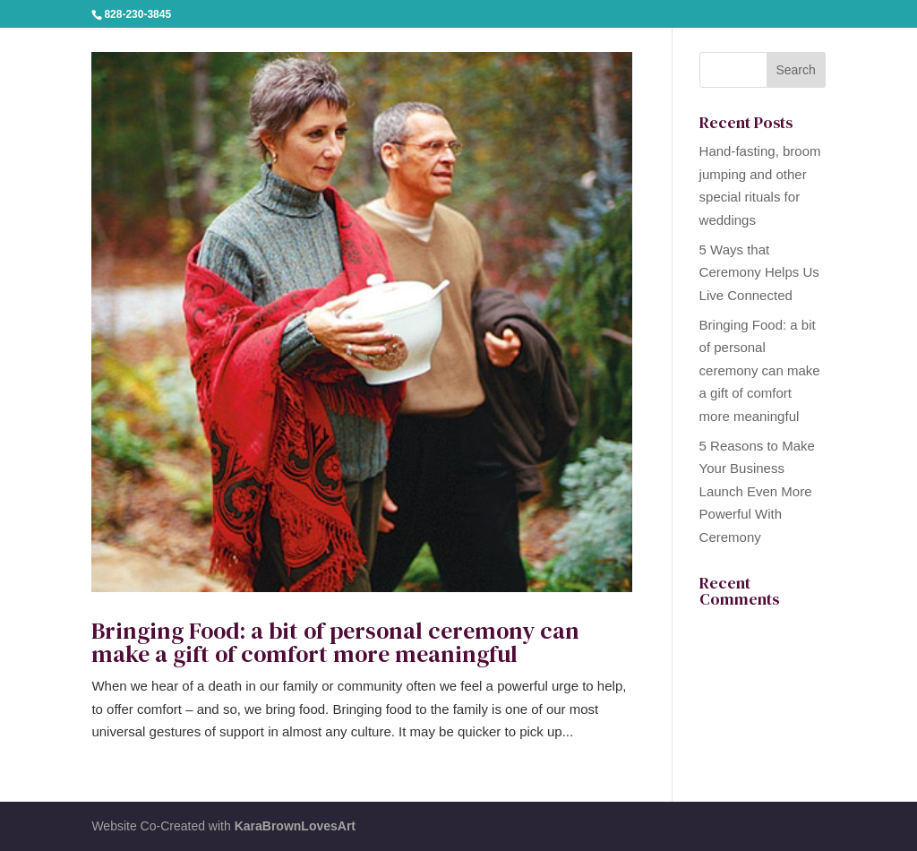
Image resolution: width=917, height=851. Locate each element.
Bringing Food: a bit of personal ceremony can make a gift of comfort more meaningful (335, 642)
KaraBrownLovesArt (295, 826)
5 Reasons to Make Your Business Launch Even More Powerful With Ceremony (757, 491)
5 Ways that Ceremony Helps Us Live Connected (759, 272)
